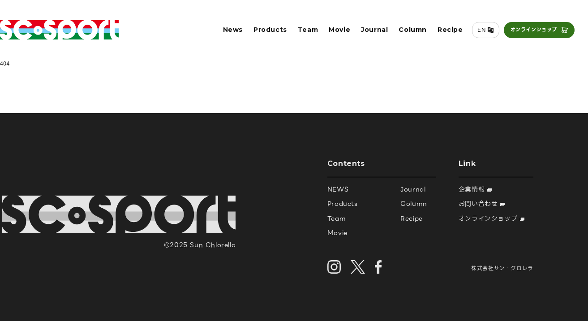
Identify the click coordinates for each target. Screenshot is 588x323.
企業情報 (475, 189)
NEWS (337, 189)
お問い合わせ (482, 204)
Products (270, 30)
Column (413, 30)
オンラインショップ (534, 30)
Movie (339, 30)
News (233, 30)
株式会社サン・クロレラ (502, 268)
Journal (374, 30)
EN (481, 30)
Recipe (450, 30)
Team (308, 30)
